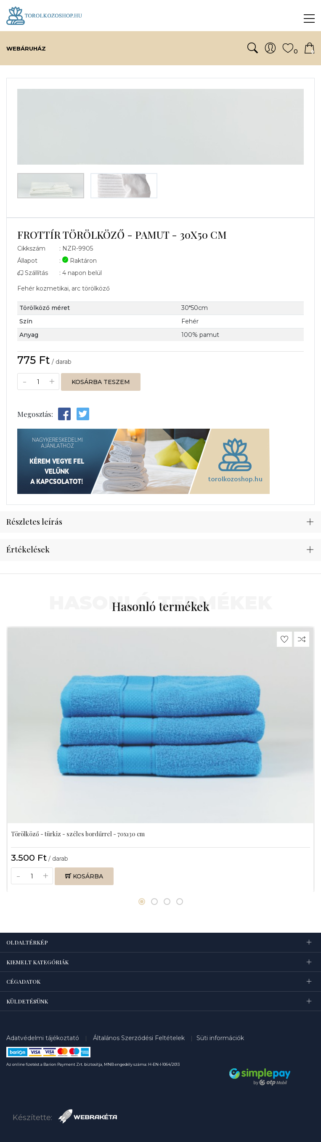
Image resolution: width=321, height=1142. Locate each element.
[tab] (160, 522)
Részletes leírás (34, 522)
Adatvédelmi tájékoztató (43, 1038)
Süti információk (220, 1038)
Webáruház (26, 48)
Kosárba (84, 876)
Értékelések (28, 549)
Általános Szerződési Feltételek (139, 1038)
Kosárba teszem (101, 382)
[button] (141, 901)
